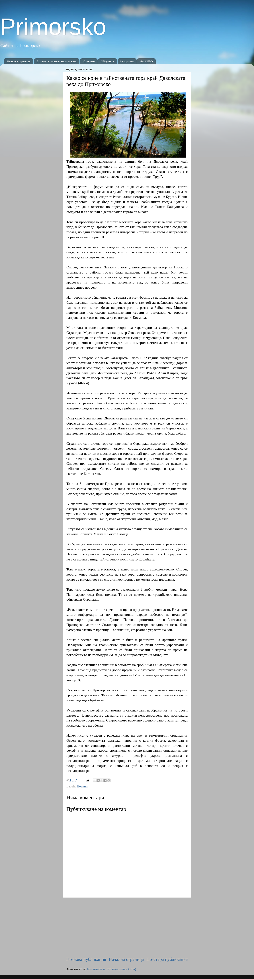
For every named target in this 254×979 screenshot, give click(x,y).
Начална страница (18, 61)
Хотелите (89, 61)
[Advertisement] (127, 927)
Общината (107, 61)
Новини (82, 786)
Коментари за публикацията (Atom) (111, 969)
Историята (127, 61)
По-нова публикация (86, 959)
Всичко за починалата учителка (57, 61)
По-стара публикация (167, 959)
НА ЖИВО (146, 61)
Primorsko (53, 26)
